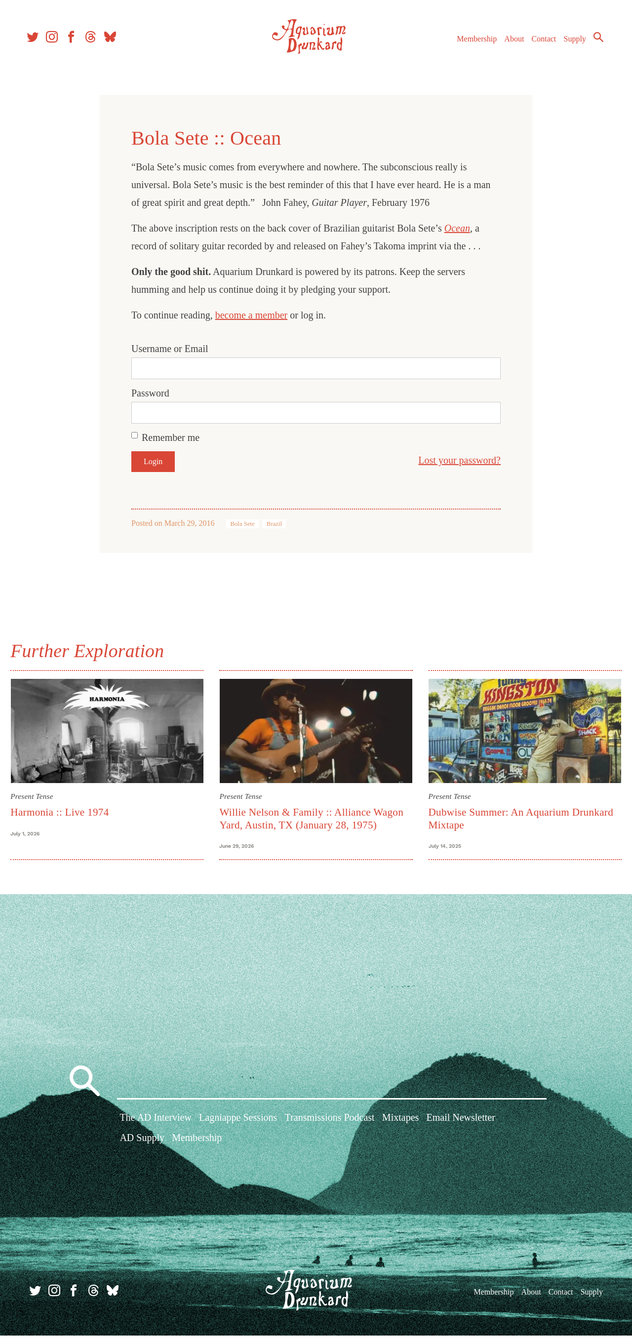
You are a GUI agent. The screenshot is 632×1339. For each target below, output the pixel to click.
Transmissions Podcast (330, 1123)
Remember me (170, 437)
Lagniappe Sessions (238, 1123)
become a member (251, 315)
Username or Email (169, 348)
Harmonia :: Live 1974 (65, 810)
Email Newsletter (460, 1123)
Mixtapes (400, 1123)
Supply (569, 43)
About (508, 43)
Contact (538, 43)
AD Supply (141, 1143)
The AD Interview (155, 1123)
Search (592, 42)
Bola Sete (242, 523)
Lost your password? (459, 460)
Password (150, 393)
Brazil (274, 523)
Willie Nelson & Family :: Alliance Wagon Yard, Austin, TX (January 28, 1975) (313, 816)
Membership (471, 43)
